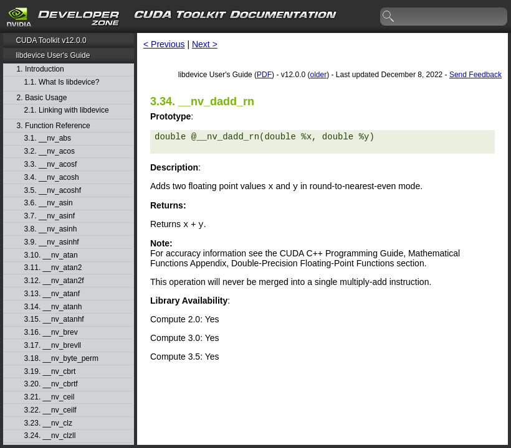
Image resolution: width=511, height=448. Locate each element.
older (318, 74)
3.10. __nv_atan (51, 255)
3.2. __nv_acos (49, 151)
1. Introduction (40, 69)
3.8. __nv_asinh (50, 229)
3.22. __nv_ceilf (50, 410)
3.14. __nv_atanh (53, 307)
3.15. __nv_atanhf (54, 319)
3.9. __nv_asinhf (51, 242)
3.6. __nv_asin (48, 203)
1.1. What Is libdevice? (62, 82)
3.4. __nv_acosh (51, 178)
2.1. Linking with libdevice (66, 110)
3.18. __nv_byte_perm (61, 359)
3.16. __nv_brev (51, 333)
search (389, 17)
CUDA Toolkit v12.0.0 (51, 40)
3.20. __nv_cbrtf (51, 384)
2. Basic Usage (42, 98)
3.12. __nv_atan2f (54, 281)
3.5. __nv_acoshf (52, 191)
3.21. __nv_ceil (49, 397)
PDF (264, 74)
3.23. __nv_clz (48, 423)
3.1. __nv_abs (47, 138)
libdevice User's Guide (53, 55)
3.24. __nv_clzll (50, 436)
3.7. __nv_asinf (49, 216)
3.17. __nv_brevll (52, 346)
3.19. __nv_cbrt (50, 372)
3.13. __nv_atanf (52, 294)
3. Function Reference (53, 126)
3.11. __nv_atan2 (53, 268)
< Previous (164, 44)
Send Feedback (475, 74)
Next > (204, 44)
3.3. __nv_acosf (50, 165)
